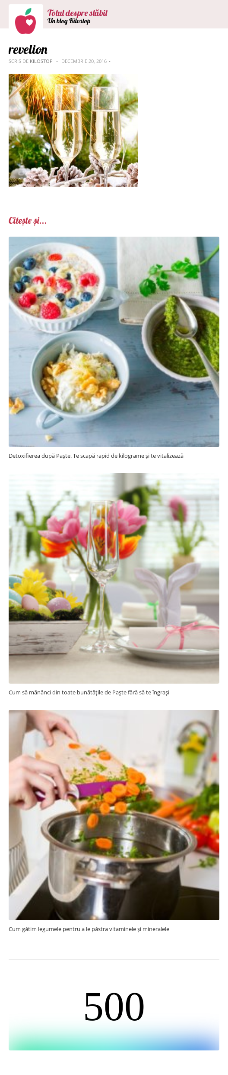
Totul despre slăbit (78, 12)
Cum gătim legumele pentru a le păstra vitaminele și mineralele (89, 929)
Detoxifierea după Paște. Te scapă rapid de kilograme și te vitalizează (96, 455)
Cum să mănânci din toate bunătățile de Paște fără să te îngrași (89, 692)
